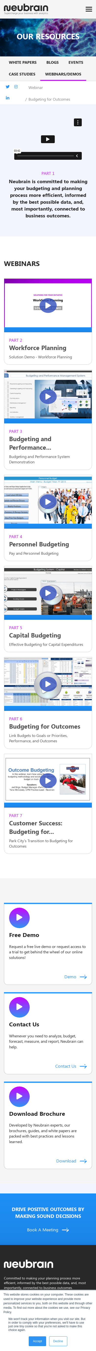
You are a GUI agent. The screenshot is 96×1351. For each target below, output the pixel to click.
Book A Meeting (48, 1230)
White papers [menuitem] (23, 62)
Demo (75, 976)
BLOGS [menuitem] (52, 62)
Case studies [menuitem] (22, 73)
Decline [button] (58, 1341)
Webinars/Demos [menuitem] (63, 73)
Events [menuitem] (76, 62)
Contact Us (71, 1066)
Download (71, 1161)
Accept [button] (37, 1341)
